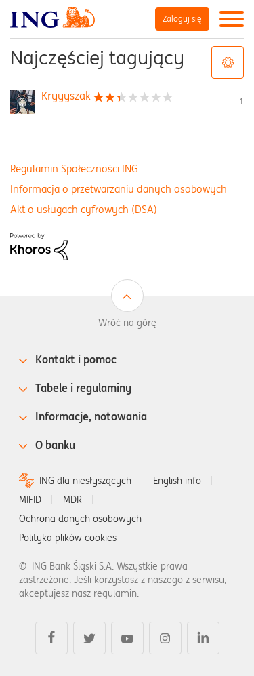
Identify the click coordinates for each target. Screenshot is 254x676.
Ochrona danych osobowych (80, 519)
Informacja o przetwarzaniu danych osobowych (118, 188)
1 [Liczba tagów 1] (241, 101)
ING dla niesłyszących (85, 481)
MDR (72, 500)
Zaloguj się (182, 19)
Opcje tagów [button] (227, 62)
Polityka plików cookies (68, 538)
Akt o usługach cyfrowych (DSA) (83, 209)
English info (177, 481)
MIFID (30, 500)
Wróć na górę (127, 323)
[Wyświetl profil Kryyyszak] (66, 95)
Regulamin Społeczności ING (74, 168)
